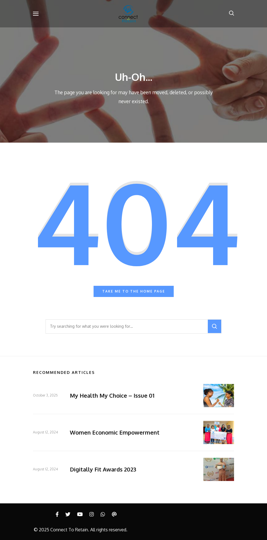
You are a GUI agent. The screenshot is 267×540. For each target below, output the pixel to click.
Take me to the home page (133, 291)
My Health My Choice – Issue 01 (112, 395)
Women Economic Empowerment (114, 432)
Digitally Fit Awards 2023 (103, 469)
